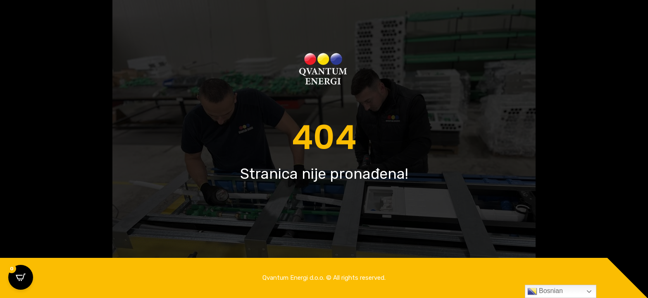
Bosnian (545, 291)
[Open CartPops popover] (20, 277)
